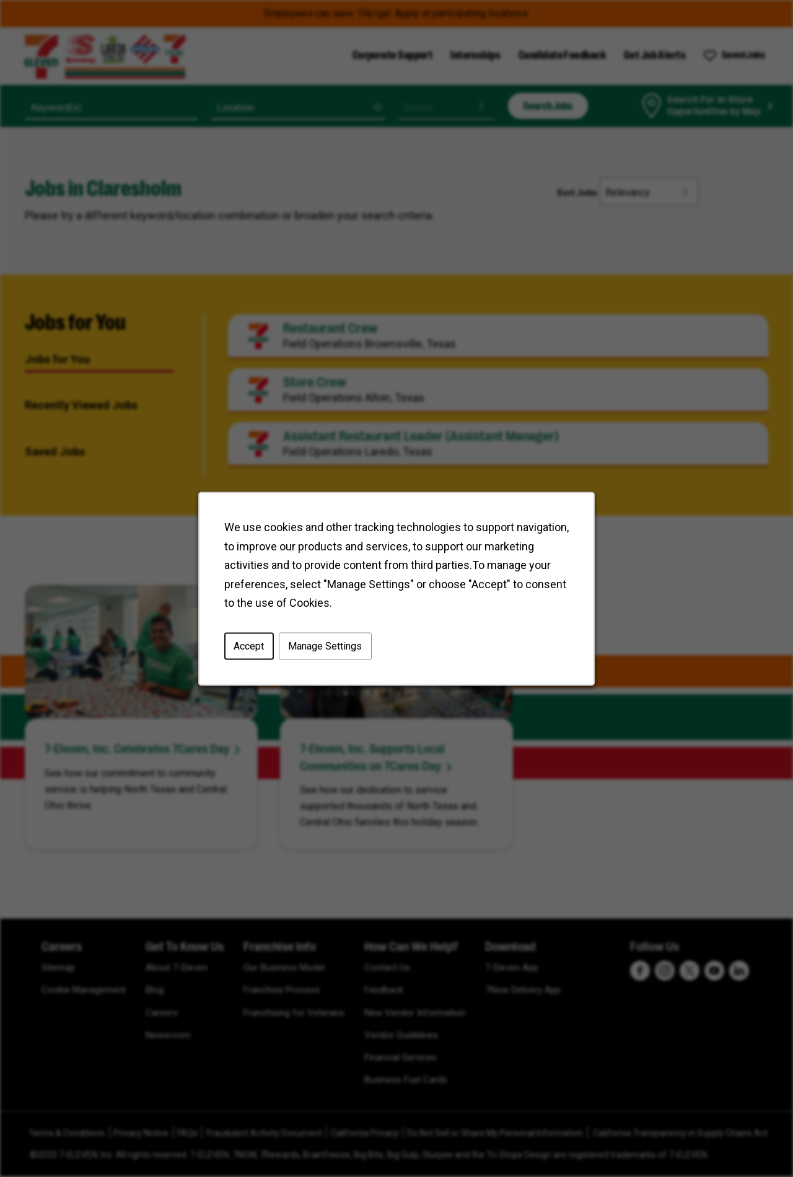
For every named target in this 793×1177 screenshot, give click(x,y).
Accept (251, 648)
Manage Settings (326, 648)
